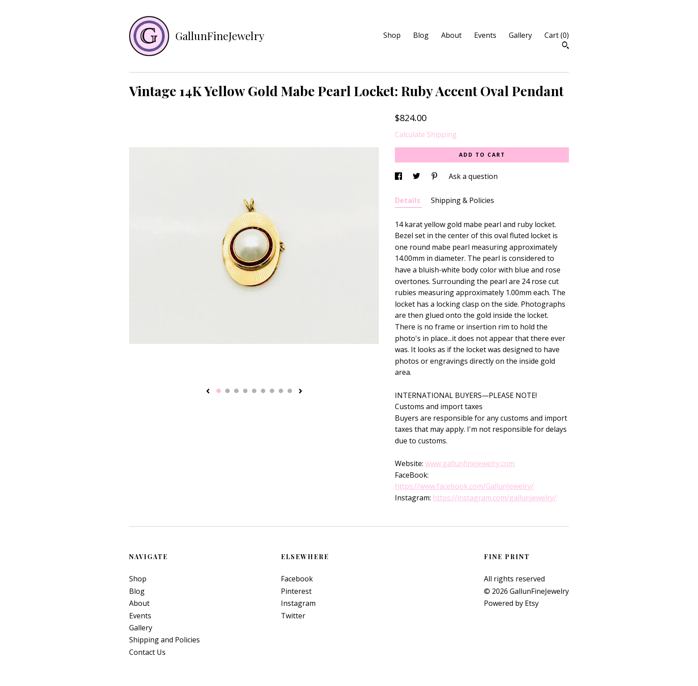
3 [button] (236, 391)
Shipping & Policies (462, 200)
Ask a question (473, 176)
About (451, 35)
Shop (392, 35)
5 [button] (254, 391)
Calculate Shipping (426, 134)
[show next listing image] (300, 392)
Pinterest (296, 591)
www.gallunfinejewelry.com (470, 463)
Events (485, 35)
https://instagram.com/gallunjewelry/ (494, 498)
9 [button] (290, 391)
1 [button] (218, 391)
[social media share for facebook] (399, 176)
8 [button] (281, 391)
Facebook (297, 579)
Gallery (520, 35)
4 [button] (245, 391)
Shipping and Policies (164, 640)
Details (408, 200)
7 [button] (272, 391)
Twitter (293, 616)
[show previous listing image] (208, 392)
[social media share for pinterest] (435, 176)
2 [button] (227, 391)
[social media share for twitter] (417, 176)
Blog (421, 35)
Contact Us (147, 652)
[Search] (565, 46)
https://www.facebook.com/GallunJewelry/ (464, 486)
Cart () (556, 35)
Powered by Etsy (511, 603)
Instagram (298, 603)
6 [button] (263, 391)
